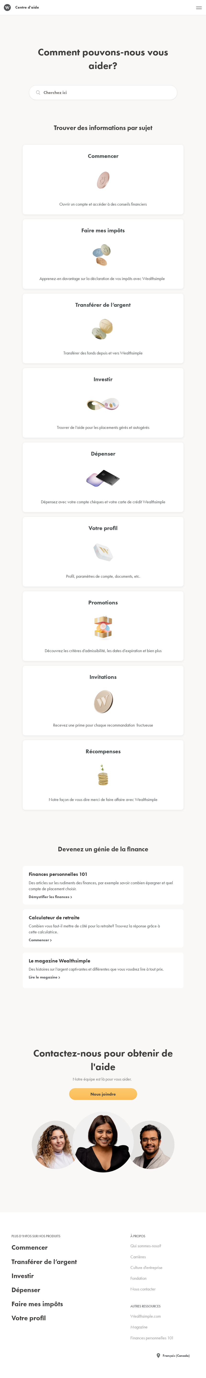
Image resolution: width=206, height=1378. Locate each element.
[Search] (103, 92)
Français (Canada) (176, 1355)
